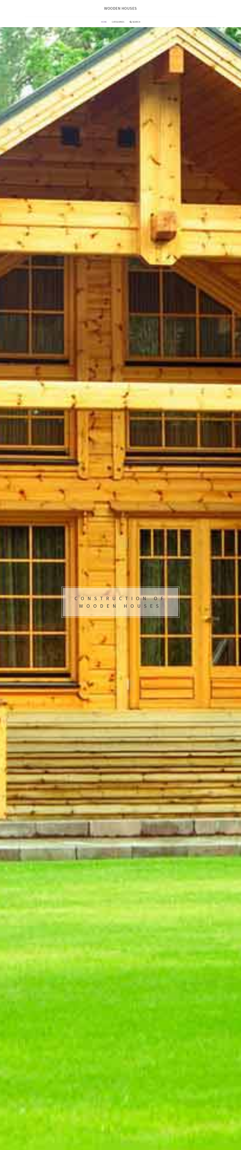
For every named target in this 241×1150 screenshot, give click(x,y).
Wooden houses (120, 8)
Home (104, 21)
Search (135, 22)
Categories (118, 21)
